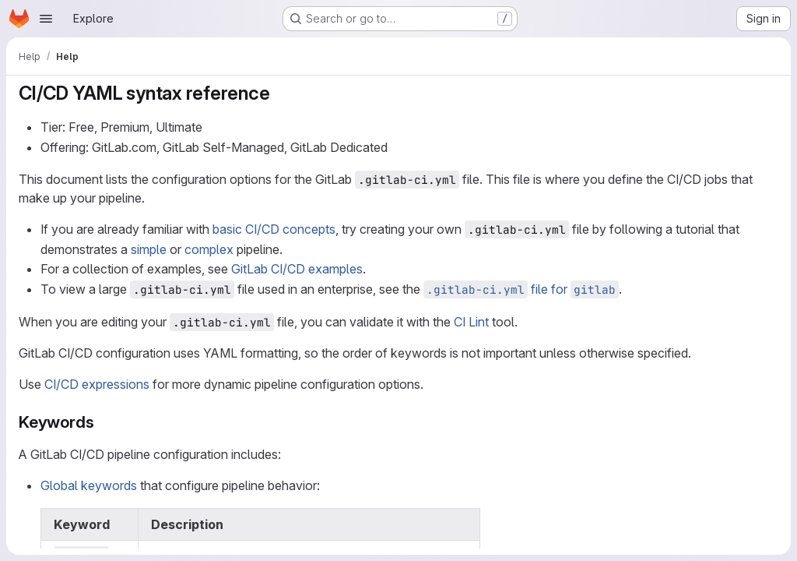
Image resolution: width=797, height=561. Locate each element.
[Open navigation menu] (45, 18)
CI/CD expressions (96, 384)
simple (149, 249)
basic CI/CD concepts (273, 229)
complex (208, 249)
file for (521, 289)
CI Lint (471, 322)
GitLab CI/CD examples (297, 269)
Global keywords (88, 485)
